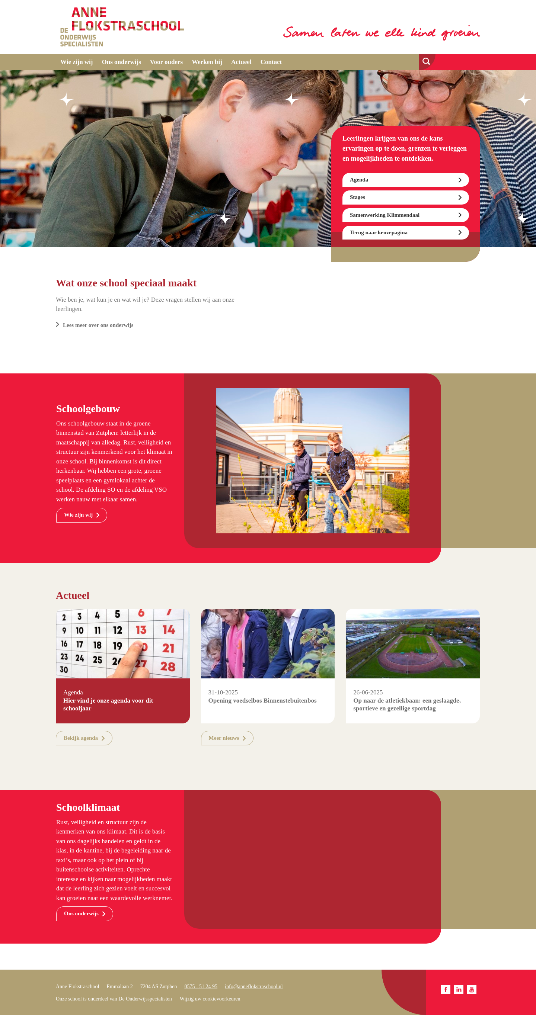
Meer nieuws (224, 738)
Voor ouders (166, 61)
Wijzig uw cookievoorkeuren (210, 999)
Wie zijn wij (76, 61)
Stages (357, 197)
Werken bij (207, 61)
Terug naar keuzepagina (379, 232)
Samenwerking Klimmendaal (384, 215)
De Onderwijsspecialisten (145, 999)
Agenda (359, 180)
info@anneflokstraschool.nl (254, 986)
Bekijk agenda (81, 738)
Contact (271, 61)
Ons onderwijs (121, 61)
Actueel (241, 61)
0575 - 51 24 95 (200, 986)
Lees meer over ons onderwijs (98, 325)
